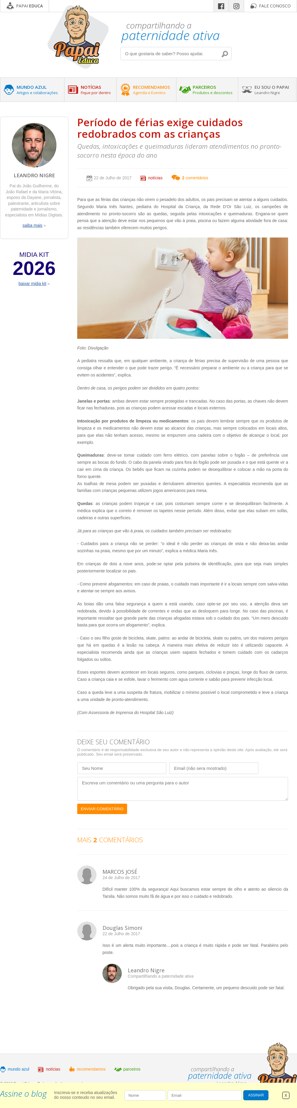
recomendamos (91, 1069)
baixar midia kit (32, 283)
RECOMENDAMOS (151, 89)
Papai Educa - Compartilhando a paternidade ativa (78, 37)
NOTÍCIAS (96, 89)
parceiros (131, 1069)
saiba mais (32, 225)
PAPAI (29, 6)
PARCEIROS (213, 89)
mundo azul (18, 1069)
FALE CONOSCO (275, 6)
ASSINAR (256, 1095)
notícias (155, 177)
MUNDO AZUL (37, 89)
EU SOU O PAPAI (272, 89)
